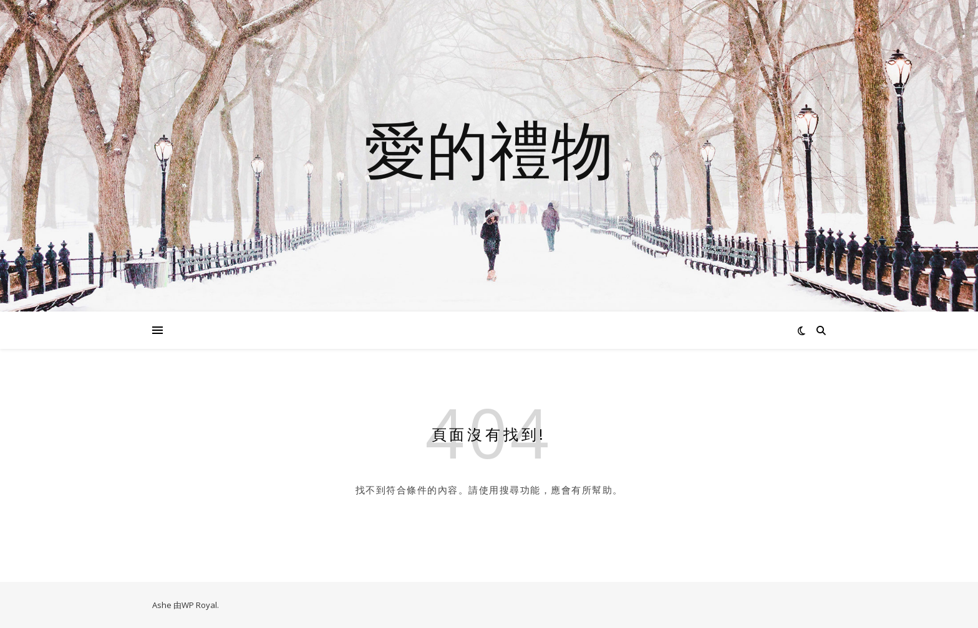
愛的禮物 (489, 148)
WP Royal (199, 605)
